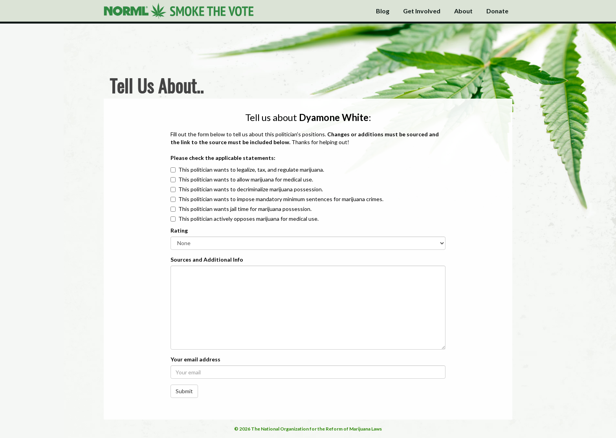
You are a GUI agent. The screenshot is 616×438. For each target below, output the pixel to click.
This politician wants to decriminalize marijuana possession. (250, 189)
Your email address (195, 359)
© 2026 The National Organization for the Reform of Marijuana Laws (308, 429)
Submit (184, 391)
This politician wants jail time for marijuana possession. (245, 208)
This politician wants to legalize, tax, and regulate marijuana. (251, 169)
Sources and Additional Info (206, 259)
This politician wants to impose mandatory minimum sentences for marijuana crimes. (280, 199)
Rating (179, 230)
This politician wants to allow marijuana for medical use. (245, 179)
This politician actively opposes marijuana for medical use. (248, 218)
